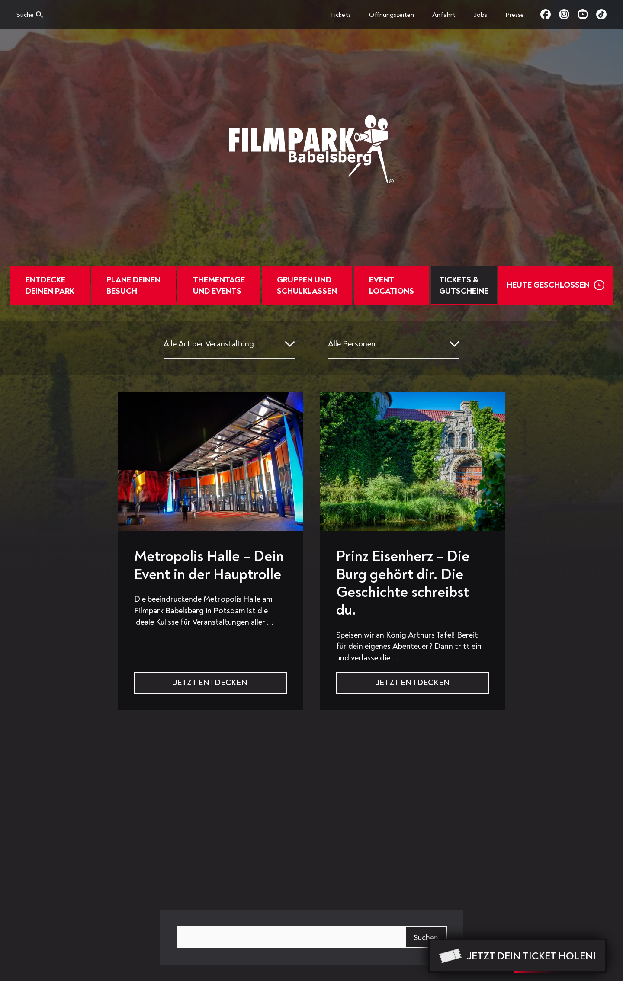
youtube (587, 14)
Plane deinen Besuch (136, 285)
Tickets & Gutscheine (457, 285)
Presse (514, 15)
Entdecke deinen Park (54, 285)
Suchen (426, 938)
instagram (568, 14)
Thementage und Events (218, 285)
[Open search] (29, 17)
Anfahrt (444, 15)
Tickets (340, 15)
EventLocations (386, 285)
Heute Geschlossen (542, 285)
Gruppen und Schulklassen (304, 285)
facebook (549, 14)
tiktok (601, 14)
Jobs (480, 15)
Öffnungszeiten (391, 15)
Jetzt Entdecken (210, 682)
